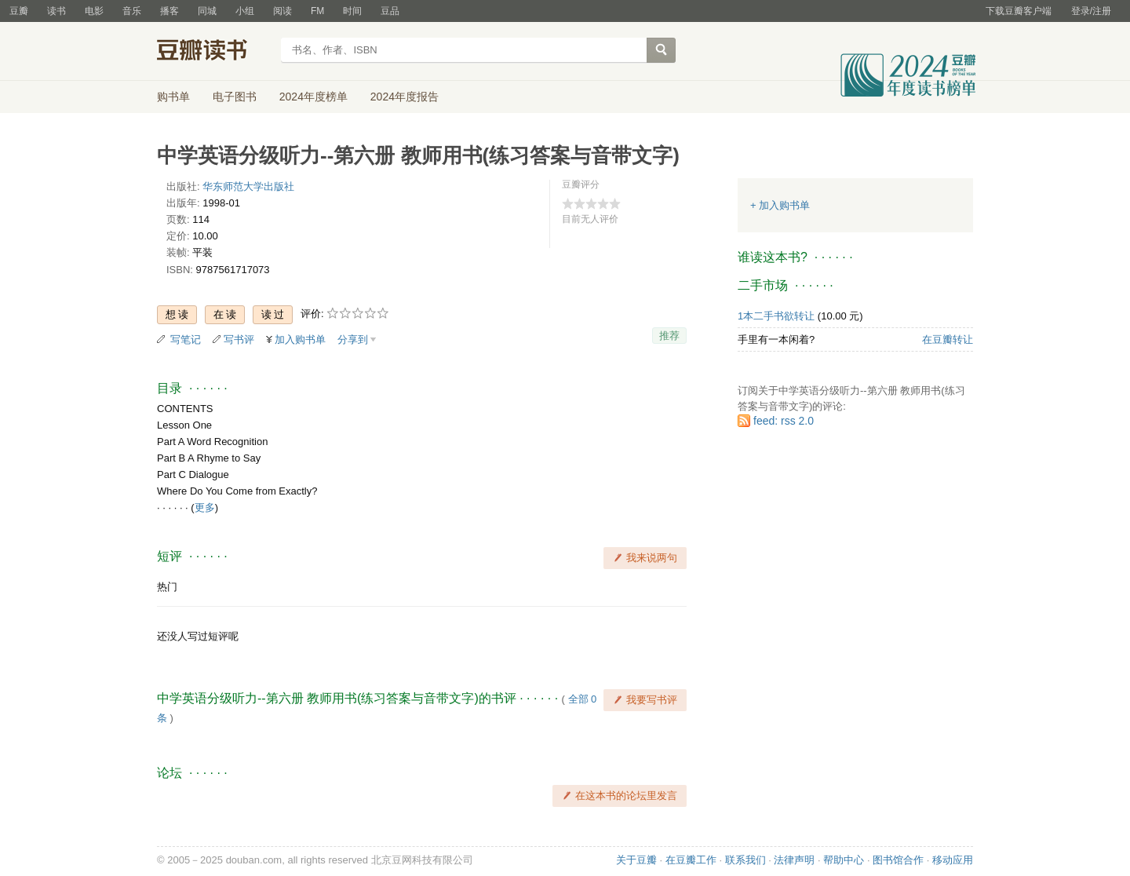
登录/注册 (1091, 10)
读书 (56, 10)
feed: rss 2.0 (783, 420)
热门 (167, 587)
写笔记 (185, 339)
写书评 (239, 339)
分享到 (352, 339)
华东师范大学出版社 (248, 186)
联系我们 (745, 860)
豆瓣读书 (214, 52)
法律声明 (794, 860)
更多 (205, 507)
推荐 (669, 335)
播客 (169, 10)
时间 (352, 10)
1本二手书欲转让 (776, 316)
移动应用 (952, 860)
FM (317, 10)
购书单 (173, 96)
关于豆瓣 (636, 860)
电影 (94, 10)
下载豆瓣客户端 (1019, 10)
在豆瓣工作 (690, 860)
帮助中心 (843, 860)
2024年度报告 (404, 96)
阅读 (282, 10)
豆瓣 (18, 10)
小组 (244, 10)
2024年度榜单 (313, 96)
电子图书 (235, 96)
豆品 (390, 10)
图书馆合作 (898, 860)
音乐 (131, 10)
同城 (207, 10)
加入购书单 (300, 339)
